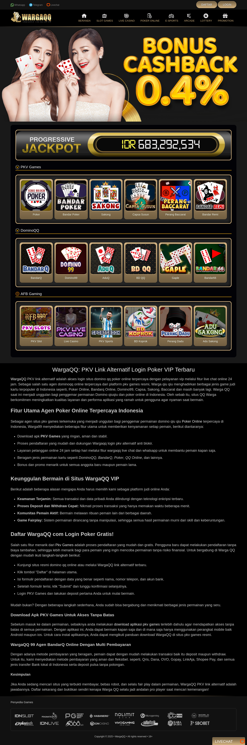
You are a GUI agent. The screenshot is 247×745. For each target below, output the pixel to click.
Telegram (36, 5)
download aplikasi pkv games (137, 624)
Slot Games (104, 17)
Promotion (225, 17)
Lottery (206, 17)
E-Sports (171, 17)
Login (227, 4)
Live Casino (127, 17)
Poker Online (150, 17)
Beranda (84, 17)
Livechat (53, 5)
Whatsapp (18, 5)
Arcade (189, 17)
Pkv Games (64, 545)
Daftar (206, 4)
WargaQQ (18, 379)
